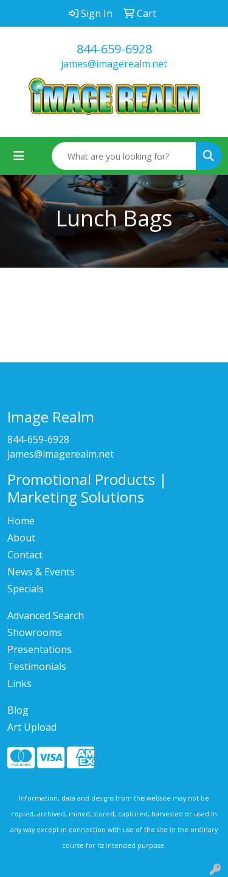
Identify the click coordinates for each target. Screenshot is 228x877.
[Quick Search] (124, 156)
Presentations (39, 649)
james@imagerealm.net (114, 63)
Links (19, 683)
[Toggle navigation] (19, 155)
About (21, 537)
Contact (25, 554)
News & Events (41, 571)
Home (21, 520)
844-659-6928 (114, 49)
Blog (18, 710)
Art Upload (32, 727)
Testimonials (36, 666)
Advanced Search (45, 615)
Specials (25, 588)
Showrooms (34, 632)
